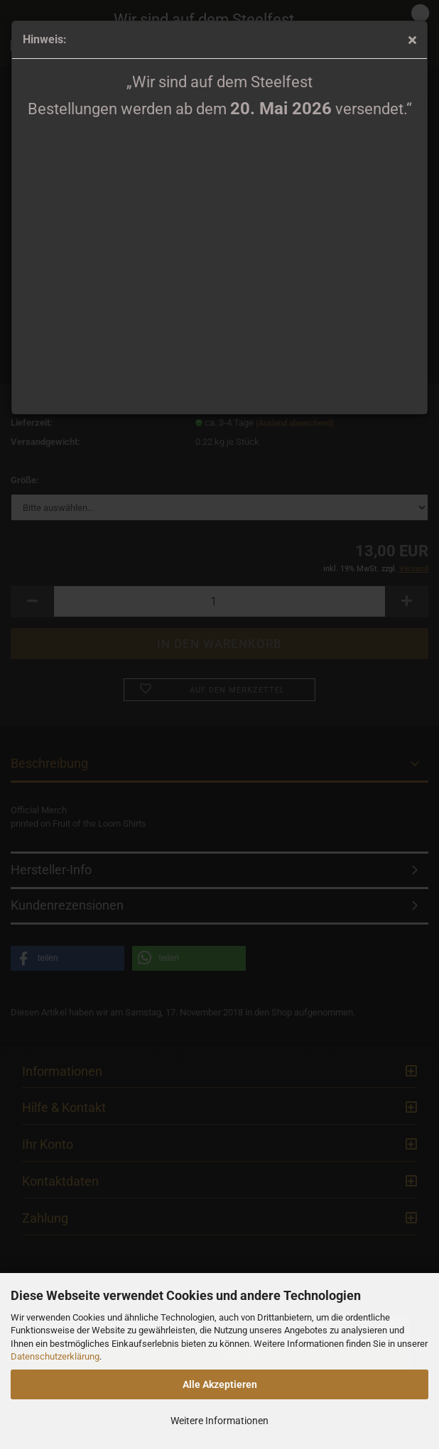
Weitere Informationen (219, 1420)
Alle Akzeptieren (220, 1384)
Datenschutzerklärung (55, 1356)
